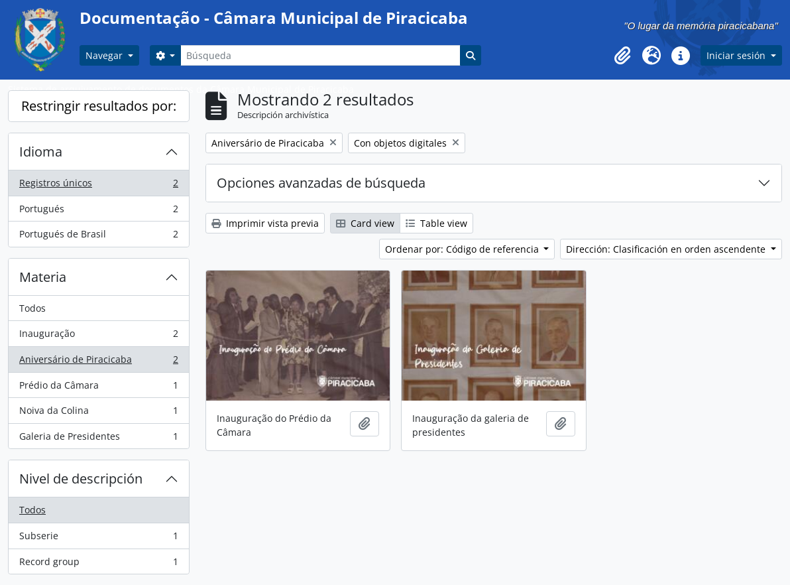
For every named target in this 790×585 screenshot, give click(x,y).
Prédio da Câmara (98, 388)
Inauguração (98, 336)
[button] (622, 55)
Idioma (40, 152)
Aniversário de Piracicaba (98, 362)
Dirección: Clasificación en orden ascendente (667, 249)
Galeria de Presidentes (98, 439)
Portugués (98, 212)
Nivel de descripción (80, 478)
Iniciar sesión (737, 55)
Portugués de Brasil (98, 237)
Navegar (105, 55)
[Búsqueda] (320, 55)
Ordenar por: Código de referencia (463, 249)
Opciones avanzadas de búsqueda (321, 183)
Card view (365, 223)
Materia (42, 277)
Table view (436, 223)
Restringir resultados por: (98, 106)
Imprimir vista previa (265, 223)
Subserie (98, 539)
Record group (98, 564)
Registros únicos (98, 186)
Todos (32, 308)
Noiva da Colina (98, 413)
